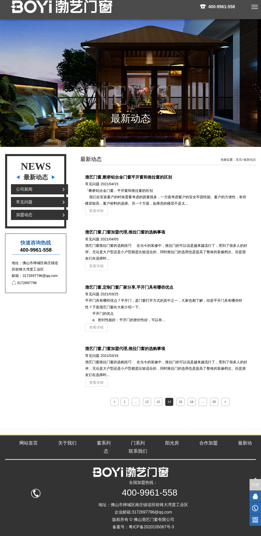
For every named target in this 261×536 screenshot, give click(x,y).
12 (147, 402)
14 (169, 402)
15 (180, 402)
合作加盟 (208, 443)
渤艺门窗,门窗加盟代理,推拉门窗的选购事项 (125, 232)
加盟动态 (24, 215)
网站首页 (28, 443)
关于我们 (67, 443)
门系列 (138, 443)
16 (191, 402)
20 (214, 402)
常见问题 (24, 202)
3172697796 (24, 283)
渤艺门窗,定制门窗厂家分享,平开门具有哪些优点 (129, 287)
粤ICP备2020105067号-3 (151, 527)
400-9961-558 (222, 6)
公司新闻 (24, 189)
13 (158, 402)
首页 (240, 159)
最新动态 (250, 159)
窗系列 (104, 443)
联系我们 (138, 451)
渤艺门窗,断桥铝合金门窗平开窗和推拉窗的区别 (128, 177)
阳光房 (172, 443)
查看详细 (96, 211)
